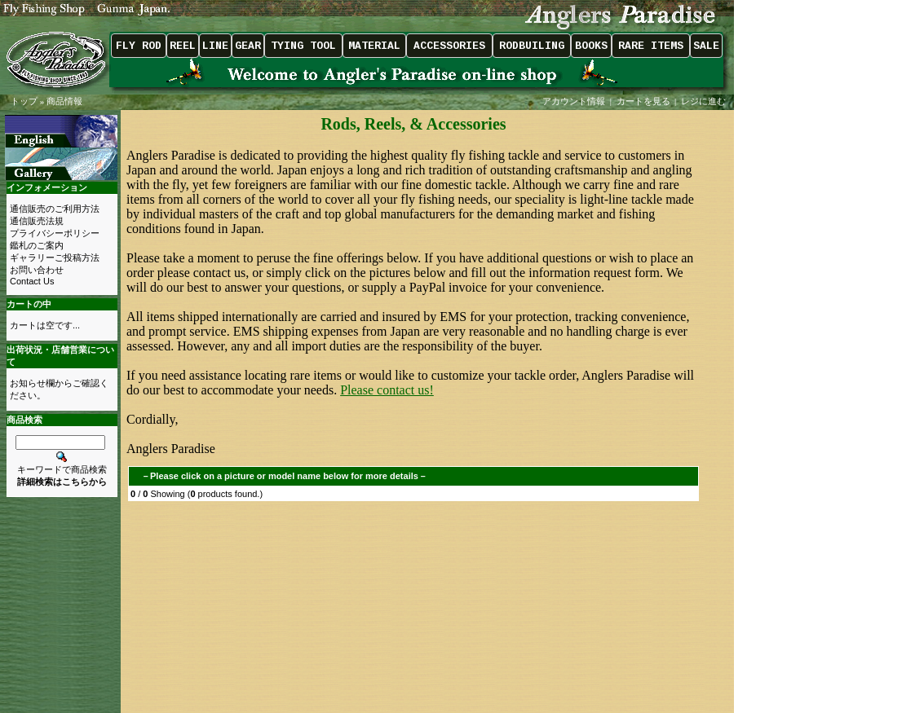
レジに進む (704, 101)
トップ (24, 101)
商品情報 (64, 101)
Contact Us (32, 281)
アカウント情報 (573, 101)
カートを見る (643, 101)
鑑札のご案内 (37, 245)
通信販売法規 (37, 221)
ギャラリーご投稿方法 (54, 257)
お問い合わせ (37, 270)
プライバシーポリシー (54, 233)
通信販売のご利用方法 (54, 208)
